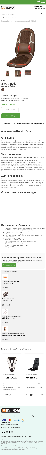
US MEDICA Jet (23, 299)
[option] (7, 73)
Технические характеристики (22, 124)
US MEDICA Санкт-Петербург (9, 448)
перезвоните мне (9, 265)
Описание (6, 124)
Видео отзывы (39, 124)
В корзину (10, 115)
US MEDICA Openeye (23, 317)
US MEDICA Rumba (10, 378)
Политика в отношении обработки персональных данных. (15, 445)
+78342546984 (38, 7)
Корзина (42, 2)
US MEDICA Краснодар (35, 448)
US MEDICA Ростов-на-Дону (19, 449)
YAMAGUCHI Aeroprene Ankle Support (23, 334)
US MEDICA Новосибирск (23, 448)
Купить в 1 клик (10, 110)
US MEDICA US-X (23, 282)
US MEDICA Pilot (32, 378)
